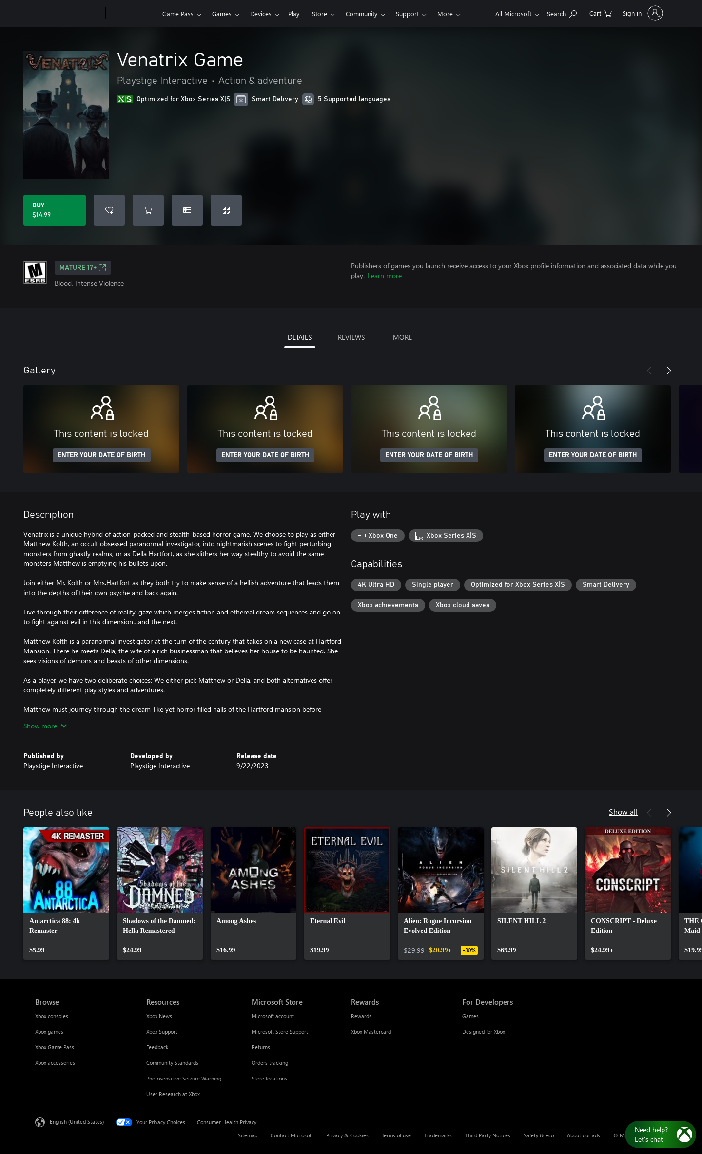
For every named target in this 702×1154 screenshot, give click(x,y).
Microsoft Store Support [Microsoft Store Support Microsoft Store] (280, 1031)
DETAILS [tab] (300, 337)
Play (293, 13)
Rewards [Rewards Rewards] (361, 1016)
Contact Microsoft (292, 1135)
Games (222, 13)
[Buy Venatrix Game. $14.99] (54, 210)
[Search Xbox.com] (562, 12)
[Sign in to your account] (642, 13)
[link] (66, 893)
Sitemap (247, 1135)
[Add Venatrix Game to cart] (148, 210)
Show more (45, 725)
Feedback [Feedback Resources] (157, 1047)
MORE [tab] (402, 337)
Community (361, 13)
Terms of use (396, 1135)
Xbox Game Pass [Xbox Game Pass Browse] (54, 1047)
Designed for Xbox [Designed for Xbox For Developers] (483, 1031)
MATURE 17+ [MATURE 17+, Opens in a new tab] (82, 268)
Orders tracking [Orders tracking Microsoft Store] (270, 1063)
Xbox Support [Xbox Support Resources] (161, 1031)
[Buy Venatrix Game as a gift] (187, 210)
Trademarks (438, 1135)
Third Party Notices (487, 1135)
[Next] (669, 370)
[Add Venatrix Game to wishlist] (109, 210)
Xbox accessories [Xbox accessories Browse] (55, 1063)
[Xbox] (133, 13)
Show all (623, 811)
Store (319, 13)
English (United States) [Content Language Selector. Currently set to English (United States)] (77, 1121)
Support (407, 13)
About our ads (583, 1135)
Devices (261, 13)
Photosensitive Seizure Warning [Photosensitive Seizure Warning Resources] (183, 1078)
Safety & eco (539, 1135)
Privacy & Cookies (347, 1135)
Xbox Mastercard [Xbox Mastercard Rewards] (371, 1031)
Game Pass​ (178, 13)
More (445, 13)
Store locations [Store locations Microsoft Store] (269, 1078)
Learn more (385, 275)
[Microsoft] (68, 13)
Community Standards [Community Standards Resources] (172, 1063)
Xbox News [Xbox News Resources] (159, 1016)
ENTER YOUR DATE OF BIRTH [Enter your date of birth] (102, 455)
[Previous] (649, 370)
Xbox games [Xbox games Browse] (49, 1031)
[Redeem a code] (226, 210)
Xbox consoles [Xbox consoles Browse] (51, 1016)
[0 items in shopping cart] (600, 12)
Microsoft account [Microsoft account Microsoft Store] (273, 1016)
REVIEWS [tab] (351, 337)
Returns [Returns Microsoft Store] (261, 1047)
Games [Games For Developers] (470, 1016)
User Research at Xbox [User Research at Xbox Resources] (173, 1094)
